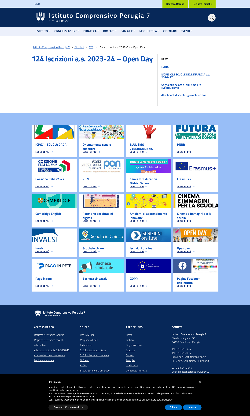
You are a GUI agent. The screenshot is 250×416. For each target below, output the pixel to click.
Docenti (108, 31)
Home (129, 335)
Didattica (90, 31)
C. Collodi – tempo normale (94, 355)
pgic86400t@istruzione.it (192, 357)
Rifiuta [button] (173, 407)
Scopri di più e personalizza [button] (68, 407)
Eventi (185, 31)
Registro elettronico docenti (48, 340)
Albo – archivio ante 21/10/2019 (52, 350)
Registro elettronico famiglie (49, 335)
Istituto (42, 31)
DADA (165, 67)
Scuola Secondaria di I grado (95, 371)
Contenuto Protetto (136, 371)
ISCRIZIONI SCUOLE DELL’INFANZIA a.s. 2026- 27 (185, 75)
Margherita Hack (89, 340)
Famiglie (127, 31)
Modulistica (148, 31)
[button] (199, 381)
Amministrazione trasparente (49, 355)
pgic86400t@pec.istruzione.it (193, 361)
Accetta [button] (192, 407)
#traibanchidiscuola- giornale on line (183, 95)
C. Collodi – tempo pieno (93, 350)
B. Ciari (83, 366)
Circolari (170, 31)
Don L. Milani (87, 335)
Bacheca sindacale (44, 361)
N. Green (84, 361)
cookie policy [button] (71, 390)
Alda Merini (86, 345)
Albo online (40, 345)
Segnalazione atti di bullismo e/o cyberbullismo (181, 86)
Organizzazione (65, 31)
